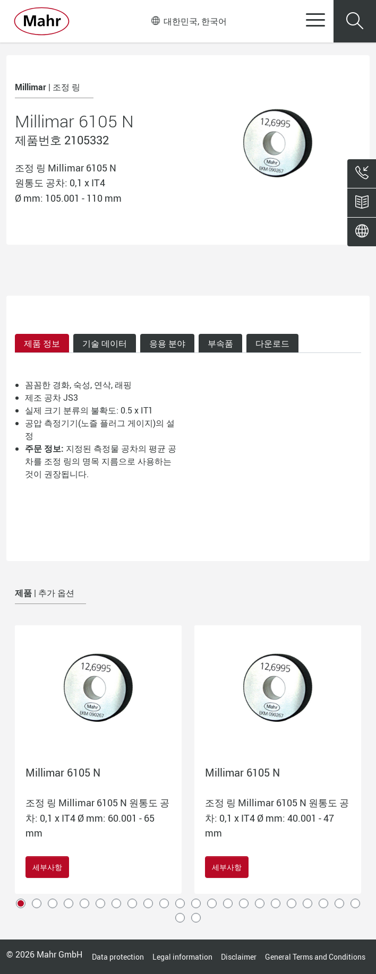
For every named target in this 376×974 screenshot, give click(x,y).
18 (291, 903)
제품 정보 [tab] (42, 343)
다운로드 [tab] (272, 343)
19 (307, 903)
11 (180, 903)
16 (260, 903)
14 (228, 903)
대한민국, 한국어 (189, 21)
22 (355, 903)
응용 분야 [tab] (167, 343)
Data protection (118, 957)
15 (244, 903)
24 (196, 918)
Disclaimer (239, 957)
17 (275, 903)
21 (339, 903)
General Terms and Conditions (315, 957)
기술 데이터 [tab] (104, 343)
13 (212, 903)
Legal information (182, 957)
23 (180, 918)
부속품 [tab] (220, 343)
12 (196, 903)
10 (164, 903)
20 (323, 903)
